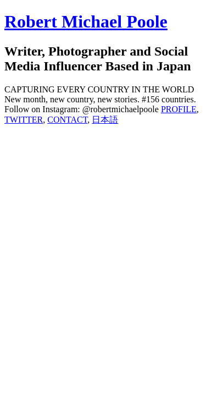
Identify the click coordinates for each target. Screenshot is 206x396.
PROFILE (179, 109)
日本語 (105, 119)
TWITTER (23, 119)
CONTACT (67, 119)
